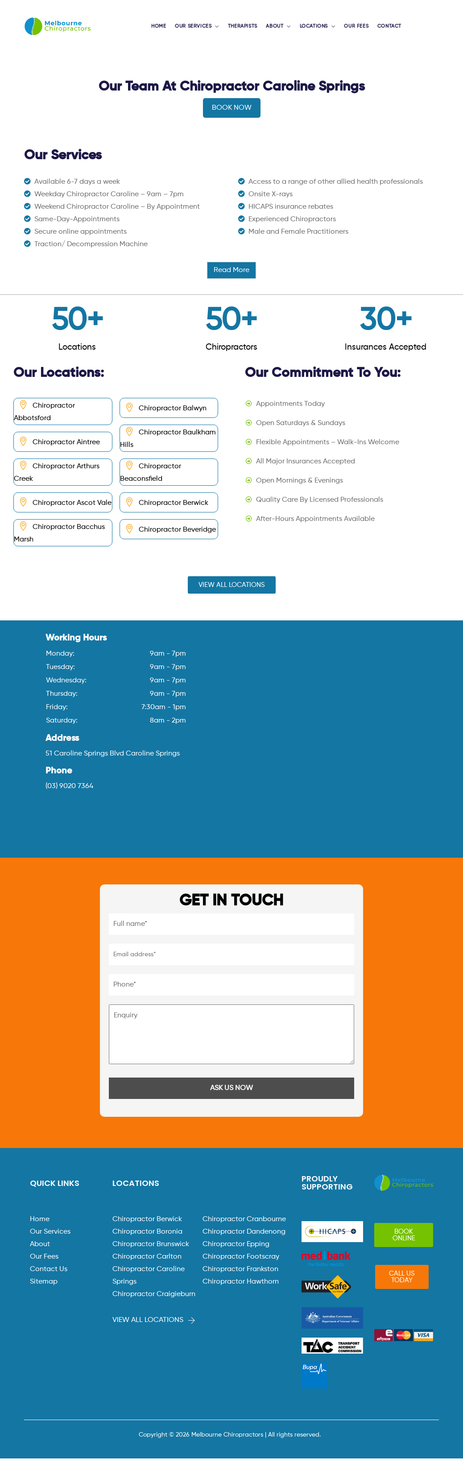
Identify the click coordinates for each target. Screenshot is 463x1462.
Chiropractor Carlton (147, 1260)
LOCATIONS (312, 28)
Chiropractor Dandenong (244, 1235)
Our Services (50, 1235)
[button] (232, 588)
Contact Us (48, 1272)
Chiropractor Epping (236, 1247)
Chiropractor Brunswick (150, 1247)
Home (40, 1223)
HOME (164, 28)
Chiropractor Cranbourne (244, 1223)
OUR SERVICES (197, 28)
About (40, 1247)
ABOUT (275, 28)
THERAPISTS (244, 28)
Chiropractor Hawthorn (241, 1285)
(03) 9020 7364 (69, 789)
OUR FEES (353, 28)
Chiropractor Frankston (240, 1272)
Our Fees (44, 1260)
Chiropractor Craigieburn (153, 1297)
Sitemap (44, 1285)
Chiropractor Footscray (241, 1260)
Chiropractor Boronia (147, 1235)
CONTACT (384, 28)
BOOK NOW (232, 111)
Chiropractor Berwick (147, 1223)
